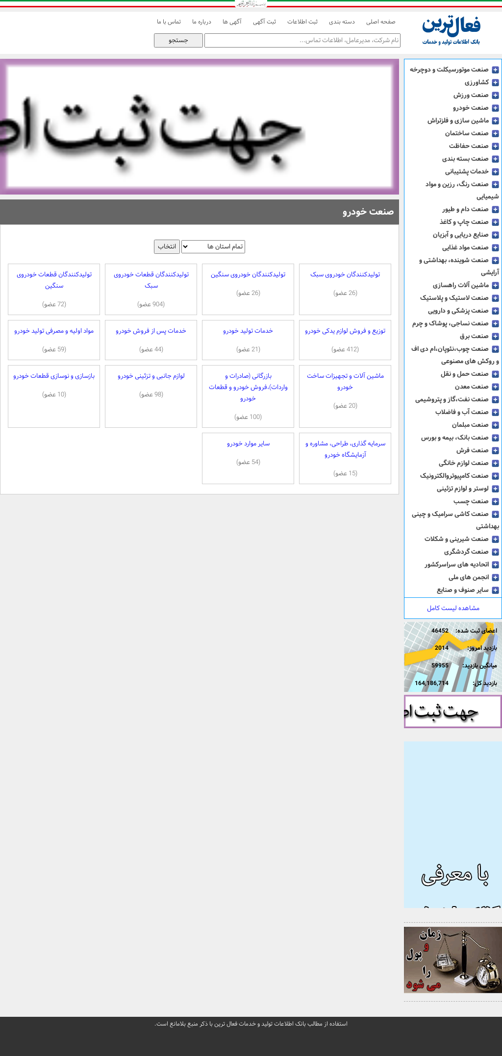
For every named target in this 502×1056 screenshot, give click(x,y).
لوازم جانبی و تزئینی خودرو (151, 385)
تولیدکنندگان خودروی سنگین (248, 284)
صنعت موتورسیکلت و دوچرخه (454, 69)
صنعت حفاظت (474, 146)
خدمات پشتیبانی (472, 171)
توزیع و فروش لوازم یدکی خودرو (345, 340)
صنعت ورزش (476, 95)
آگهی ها (232, 22)
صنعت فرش (477, 450)
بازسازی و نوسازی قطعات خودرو (54, 385)
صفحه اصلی (381, 22)
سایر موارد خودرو (248, 453)
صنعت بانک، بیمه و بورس (460, 437)
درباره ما (201, 22)
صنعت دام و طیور (470, 209)
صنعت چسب (476, 501)
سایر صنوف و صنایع (468, 590)
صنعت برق (479, 336)
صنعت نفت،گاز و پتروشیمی (457, 399)
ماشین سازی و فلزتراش (463, 120)
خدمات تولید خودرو (248, 340)
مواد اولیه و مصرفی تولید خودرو (54, 340)
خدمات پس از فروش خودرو (151, 340)
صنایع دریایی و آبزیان (466, 234)
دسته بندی (342, 22)
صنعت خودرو (476, 107)
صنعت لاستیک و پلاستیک (459, 298)
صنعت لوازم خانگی (469, 463)
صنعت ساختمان (472, 133)
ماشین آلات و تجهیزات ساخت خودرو (345, 391)
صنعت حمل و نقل (470, 373)
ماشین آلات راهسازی (466, 285)
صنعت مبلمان (475, 424)
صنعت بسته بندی (470, 158)
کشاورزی (482, 82)
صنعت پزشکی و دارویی (463, 310)
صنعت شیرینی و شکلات (462, 539)
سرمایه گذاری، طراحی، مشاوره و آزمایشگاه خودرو (345, 458)
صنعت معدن (477, 386)
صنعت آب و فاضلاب (467, 412)
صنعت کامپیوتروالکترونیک (459, 475)
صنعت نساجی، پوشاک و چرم (455, 323)
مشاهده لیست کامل (453, 608)
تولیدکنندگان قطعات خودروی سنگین (54, 289)
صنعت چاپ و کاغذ (469, 222)
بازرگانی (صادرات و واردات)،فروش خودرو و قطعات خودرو (248, 396)
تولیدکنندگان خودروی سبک (345, 284)
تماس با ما (169, 22)
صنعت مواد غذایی (470, 247)
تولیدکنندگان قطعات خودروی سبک (151, 289)
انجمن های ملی (474, 577)
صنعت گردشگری (471, 551)
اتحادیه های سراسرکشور (462, 564)
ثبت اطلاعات (302, 22)
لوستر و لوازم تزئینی (468, 488)
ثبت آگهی (264, 22)
